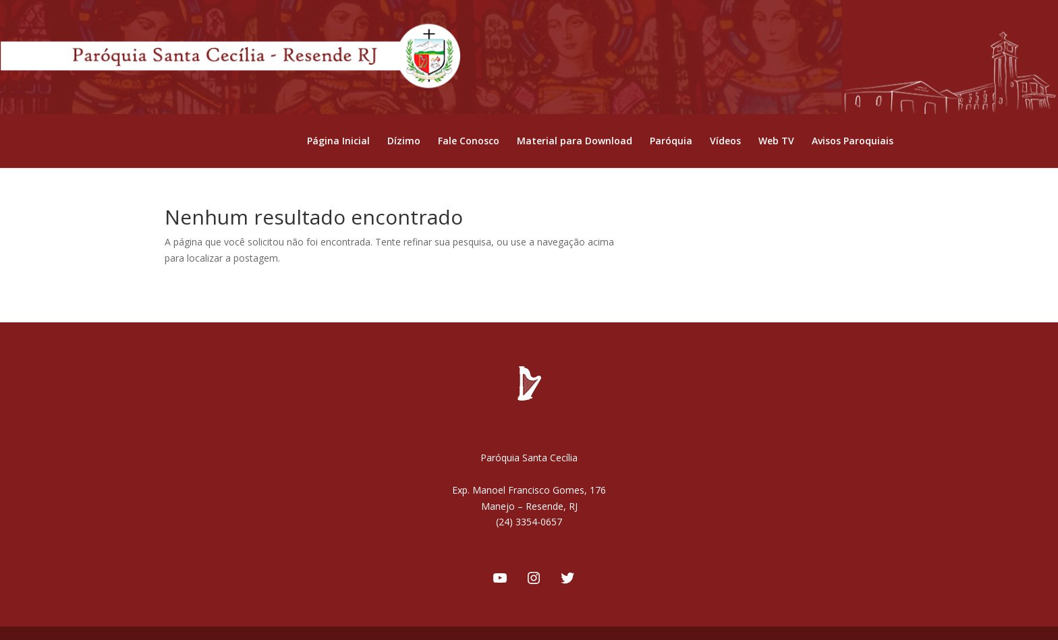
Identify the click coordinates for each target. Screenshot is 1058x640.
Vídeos (725, 141)
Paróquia (671, 141)
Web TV (776, 141)
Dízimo (403, 141)
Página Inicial (338, 141)
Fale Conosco (468, 141)
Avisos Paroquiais (852, 141)
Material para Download (574, 141)
